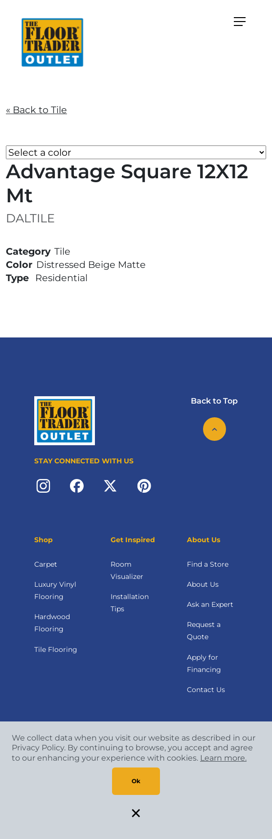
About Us (203, 584)
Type (17, 278)
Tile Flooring (55, 649)
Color (19, 264)
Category (28, 251)
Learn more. (223, 758)
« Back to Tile (36, 110)
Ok (136, 781)
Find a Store (207, 564)
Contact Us (206, 689)
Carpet (45, 564)
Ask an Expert (210, 604)
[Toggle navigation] (239, 21)
